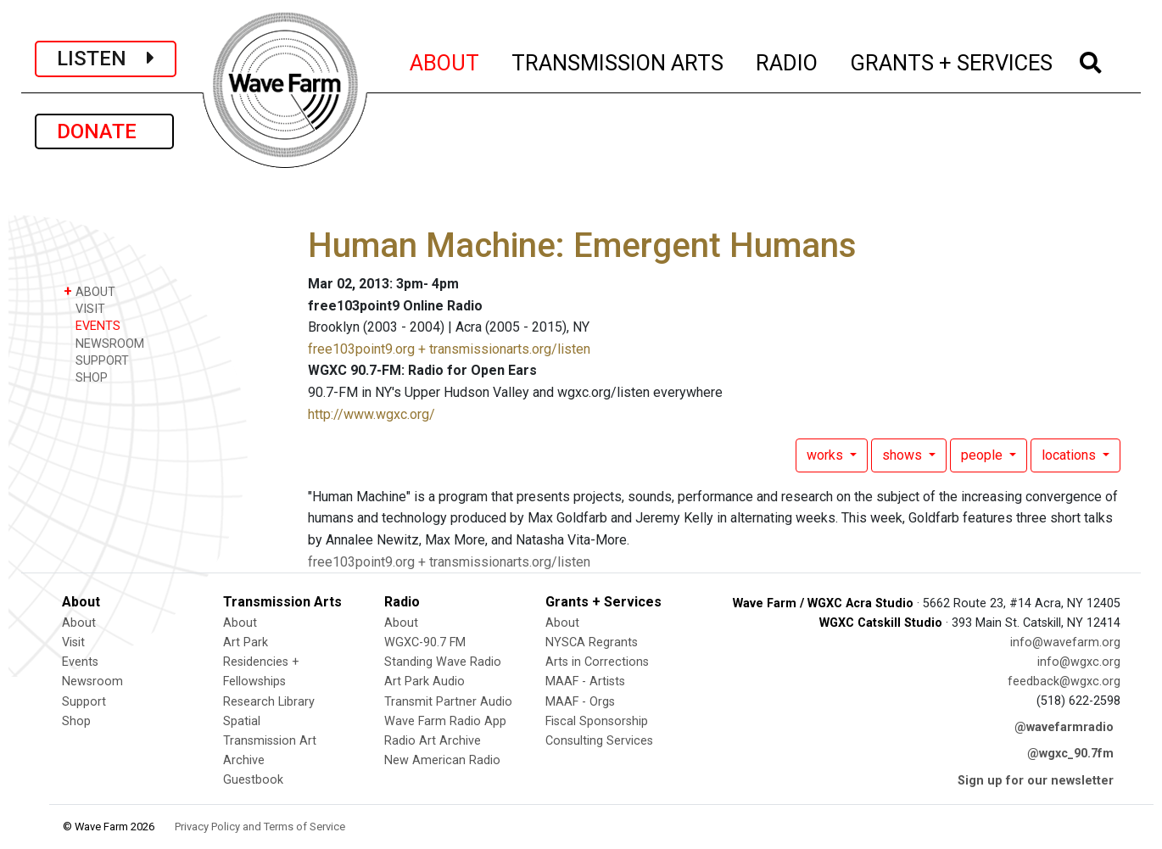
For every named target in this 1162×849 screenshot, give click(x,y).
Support (84, 702)
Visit (73, 642)
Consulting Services (599, 741)
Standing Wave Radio (442, 662)
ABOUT (445, 60)
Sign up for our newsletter (1036, 781)
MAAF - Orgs (580, 702)
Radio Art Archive (432, 741)
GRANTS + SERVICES (952, 60)
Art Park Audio (424, 681)
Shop (76, 721)
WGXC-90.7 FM (425, 642)
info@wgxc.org (1078, 662)
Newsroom (92, 681)
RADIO (787, 60)
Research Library (269, 702)
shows (903, 455)
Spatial (241, 721)
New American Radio (442, 760)
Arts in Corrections (597, 662)
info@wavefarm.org (1065, 642)
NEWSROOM (104, 343)
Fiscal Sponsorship (596, 721)
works (826, 455)
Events (80, 662)
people (983, 455)
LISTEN (105, 58)
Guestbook (253, 780)
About (79, 623)
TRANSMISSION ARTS (618, 60)
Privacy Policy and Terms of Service (260, 826)
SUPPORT (96, 360)
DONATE (104, 131)
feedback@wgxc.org (1064, 681)
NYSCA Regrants (591, 642)
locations (1070, 455)
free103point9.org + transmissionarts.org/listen (449, 349)
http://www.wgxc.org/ (371, 414)
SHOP (86, 377)
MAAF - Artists (585, 681)
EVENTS (92, 325)
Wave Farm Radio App (445, 721)
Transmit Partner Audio (448, 702)
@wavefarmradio (1064, 727)
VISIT (84, 308)
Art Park (245, 642)
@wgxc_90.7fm (1070, 753)
